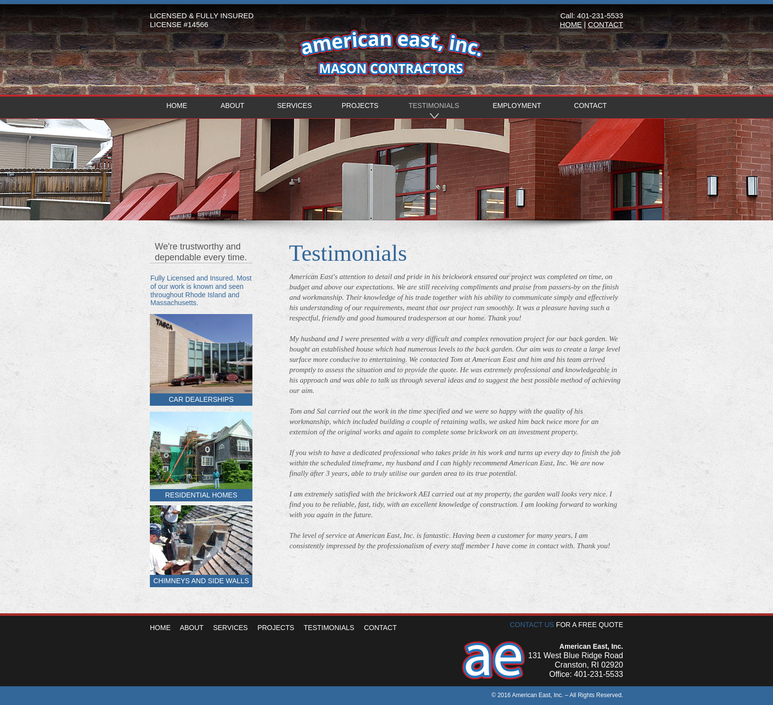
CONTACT (380, 628)
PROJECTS (275, 628)
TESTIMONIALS (329, 628)
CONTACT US (532, 625)
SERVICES (230, 628)
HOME (161, 628)
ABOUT (192, 628)
